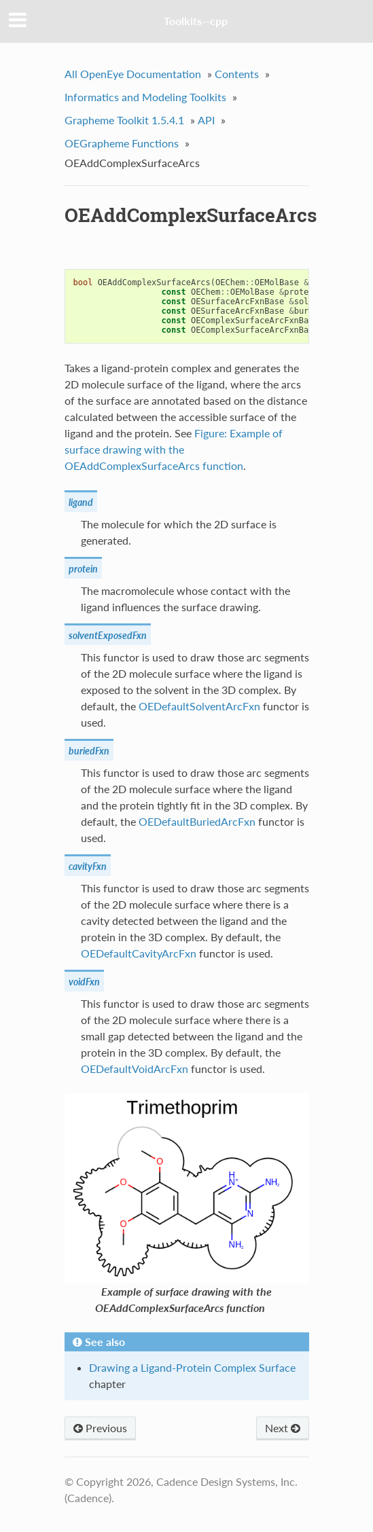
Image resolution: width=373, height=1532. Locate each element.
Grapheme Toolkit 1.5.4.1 (124, 119)
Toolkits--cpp (196, 20)
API (206, 119)
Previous (100, 1427)
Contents (237, 73)
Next (282, 1427)
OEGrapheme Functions (122, 142)
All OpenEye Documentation (133, 73)
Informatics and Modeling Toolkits (145, 96)
